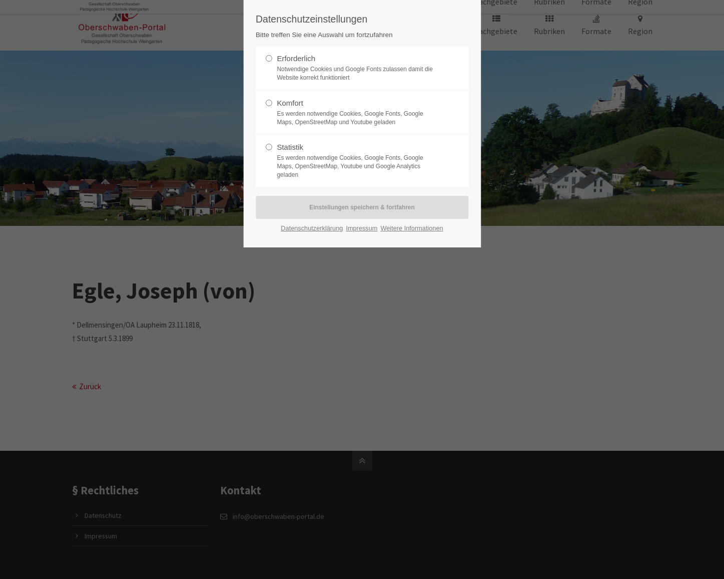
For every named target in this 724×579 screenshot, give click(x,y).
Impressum (361, 228)
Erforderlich (358, 68)
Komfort (358, 113)
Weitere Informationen (411, 228)
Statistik (358, 161)
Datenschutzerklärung (312, 228)
